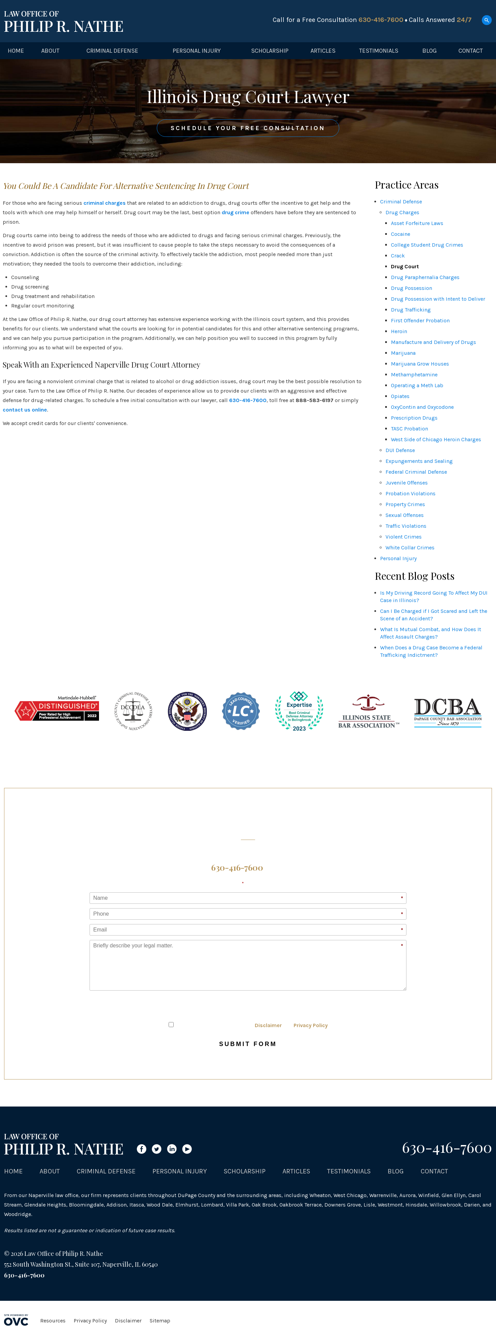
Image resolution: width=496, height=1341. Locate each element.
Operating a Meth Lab (417, 385)
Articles (323, 50)
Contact (470, 50)
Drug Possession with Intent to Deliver (438, 299)
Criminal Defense (112, 50)
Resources (53, 1320)
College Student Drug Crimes (427, 245)
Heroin (399, 331)
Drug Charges (402, 212)
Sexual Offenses (405, 515)
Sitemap (160, 1320)
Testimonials (378, 50)
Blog (429, 50)
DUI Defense (400, 450)
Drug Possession (411, 288)
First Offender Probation (420, 320)
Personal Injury (197, 50)
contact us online (25, 409)
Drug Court (405, 266)
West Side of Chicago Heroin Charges (436, 439)
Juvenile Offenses (407, 482)
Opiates (400, 396)
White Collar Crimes (410, 547)
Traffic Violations (406, 526)
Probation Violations (411, 493)
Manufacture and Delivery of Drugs (433, 342)
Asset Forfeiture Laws (417, 223)
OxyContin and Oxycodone (422, 407)
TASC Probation (409, 428)
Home (16, 50)
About (50, 50)
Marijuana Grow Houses (420, 364)
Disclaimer (268, 1025)
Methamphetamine (414, 374)
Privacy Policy (311, 1025)
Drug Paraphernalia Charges (425, 277)
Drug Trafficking (411, 309)
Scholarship (270, 50)
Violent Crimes (404, 536)
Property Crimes (405, 504)
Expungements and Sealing (419, 461)
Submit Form (248, 1044)
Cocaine (400, 234)
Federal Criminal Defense (416, 472)
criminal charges (104, 203)
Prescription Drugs (414, 418)
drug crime (235, 212)
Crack (398, 255)
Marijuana (403, 353)
